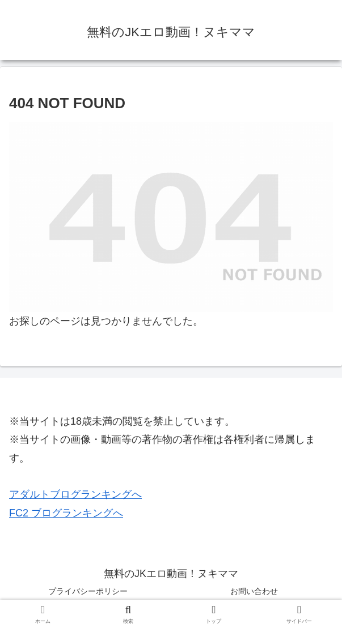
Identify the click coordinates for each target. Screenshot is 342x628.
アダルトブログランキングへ (75, 494)
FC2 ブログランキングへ (66, 513)
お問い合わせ (254, 591)
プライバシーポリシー (88, 591)
